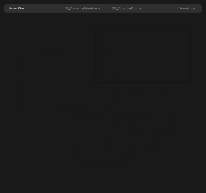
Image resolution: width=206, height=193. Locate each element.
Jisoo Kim (16, 8)
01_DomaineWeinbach (82, 8)
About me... (189, 8)
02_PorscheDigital (127, 8)
